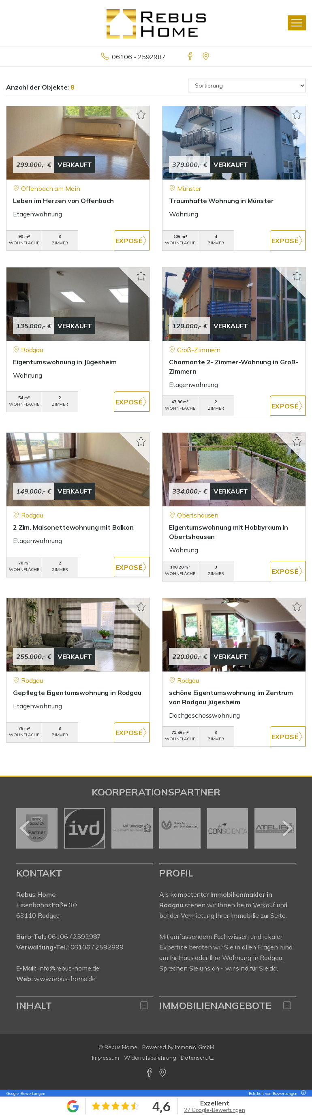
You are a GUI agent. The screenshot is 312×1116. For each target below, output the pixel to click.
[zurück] (25, 828)
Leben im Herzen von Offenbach (63, 201)
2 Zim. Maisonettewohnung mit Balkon (73, 527)
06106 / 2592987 (74, 936)
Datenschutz (197, 1057)
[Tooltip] (302, 1093)
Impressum (105, 1057)
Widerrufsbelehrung (150, 1057)
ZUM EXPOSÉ (132, 240)
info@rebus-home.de (68, 968)
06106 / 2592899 (97, 947)
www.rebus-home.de (65, 979)
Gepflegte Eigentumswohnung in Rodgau (77, 692)
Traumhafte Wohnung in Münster (221, 201)
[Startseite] (156, 23)
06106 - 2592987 (139, 57)
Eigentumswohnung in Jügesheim (65, 362)
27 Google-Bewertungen (214, 1110)
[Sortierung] (247, 85)
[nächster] (287, 828)
